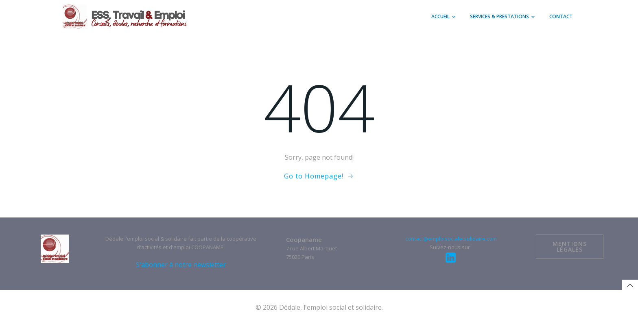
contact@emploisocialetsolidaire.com (450, 239)
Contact (561, 16)
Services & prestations (503, 16)
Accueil (445, 16)
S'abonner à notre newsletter (181, 264)
